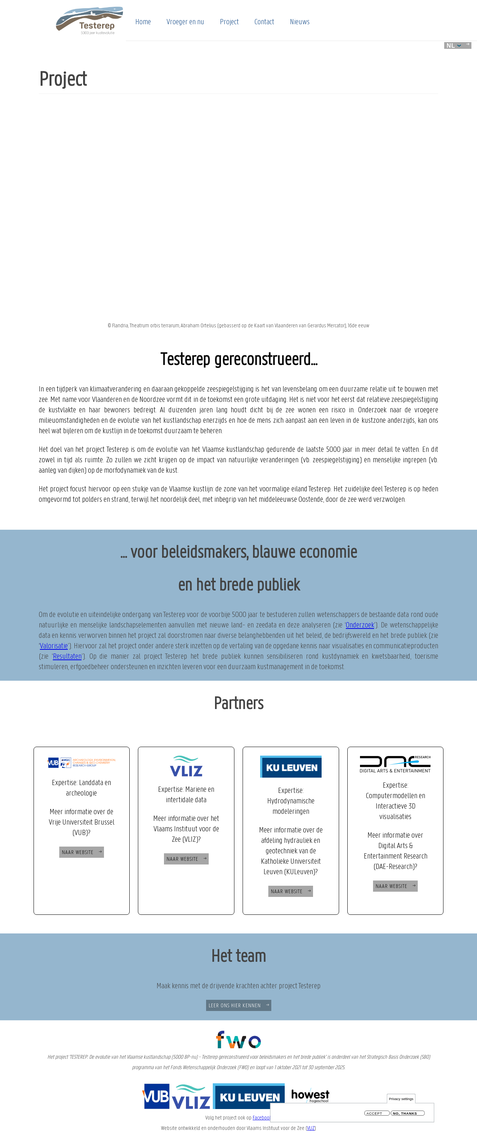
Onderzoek (360, 625)
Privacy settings (401, 1099)
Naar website (182, 859)
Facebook (262, 1118)
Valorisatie (54, 646)
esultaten (69, 656)
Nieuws (300, 22)
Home (143, 22)
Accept (374, 1114)
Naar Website (78, 853)
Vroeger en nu (185, 22)
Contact (264, 22)
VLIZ (311, 1128)
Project (229, 22)
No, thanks (405, 1114)
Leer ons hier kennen (235, 1006)
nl (454, 45)
